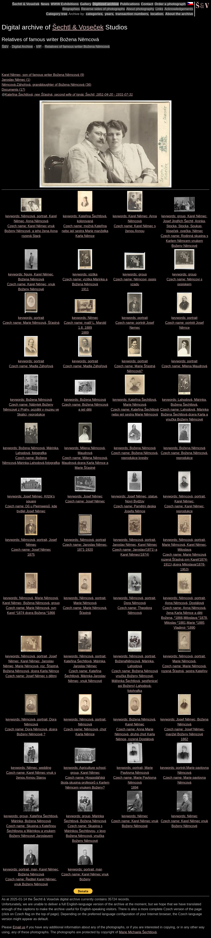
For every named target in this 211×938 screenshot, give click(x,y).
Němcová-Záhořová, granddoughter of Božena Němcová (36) (46, 84)
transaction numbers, (132, 14)
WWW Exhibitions (65, 4)
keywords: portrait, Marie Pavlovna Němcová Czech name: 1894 (134, 777)
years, (109, 14)
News (45, 4)
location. (157, 14)
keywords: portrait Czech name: (134, 322)
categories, (94, 14)
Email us (19, 927)
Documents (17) (13, 89)
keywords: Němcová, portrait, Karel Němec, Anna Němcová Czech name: (31, 226)
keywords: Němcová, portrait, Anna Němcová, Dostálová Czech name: (184, 612)
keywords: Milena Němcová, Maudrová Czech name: (85, 458)
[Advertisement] (77, 58)
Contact (147, 4)
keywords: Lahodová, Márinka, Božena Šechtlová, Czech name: (184, 409)
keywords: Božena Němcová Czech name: (85, 404)
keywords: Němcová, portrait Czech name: (85, 544)
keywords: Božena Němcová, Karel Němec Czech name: (134, 729)
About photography (140, 9)
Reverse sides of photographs (103, 9)
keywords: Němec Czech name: (134, 821)
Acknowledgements (178, 9)
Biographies (71, 9)
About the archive (179, 14)
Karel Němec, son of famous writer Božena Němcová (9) (43, 75)
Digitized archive (106, 4)
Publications (130, 4)
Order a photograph (170, 4)
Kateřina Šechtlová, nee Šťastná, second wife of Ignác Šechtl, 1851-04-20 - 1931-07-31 (69, 94)
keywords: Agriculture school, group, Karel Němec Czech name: (85, 777)
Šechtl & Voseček (25, 4)
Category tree (56, 14)
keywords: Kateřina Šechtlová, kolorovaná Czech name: (85, 226)
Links (159, 9)
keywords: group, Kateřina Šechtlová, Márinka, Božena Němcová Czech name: (31, 826)
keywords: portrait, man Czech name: (85, 874)
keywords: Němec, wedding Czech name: (31, 772)
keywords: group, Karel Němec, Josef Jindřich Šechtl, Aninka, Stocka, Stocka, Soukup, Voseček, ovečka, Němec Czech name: (184, 231)
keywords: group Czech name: (134, 279)
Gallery (85, 4)
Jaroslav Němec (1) (16, 79)
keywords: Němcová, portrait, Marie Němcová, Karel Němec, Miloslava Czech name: (184, 554)
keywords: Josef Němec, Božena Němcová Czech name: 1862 (184, 729)
